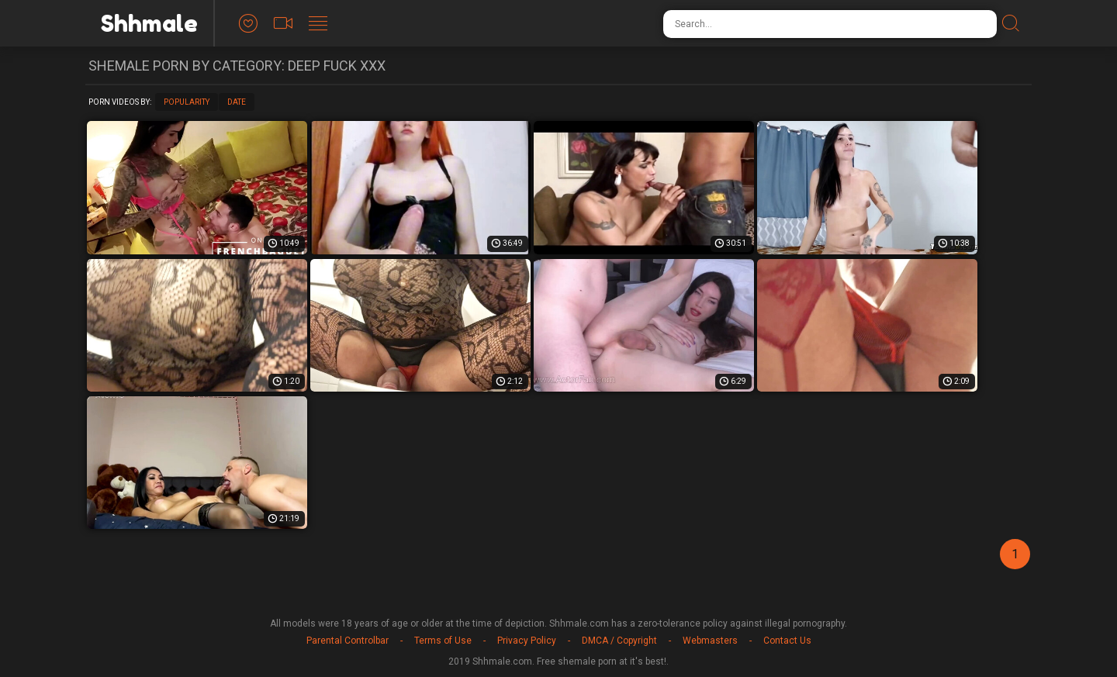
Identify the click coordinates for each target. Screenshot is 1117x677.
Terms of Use (443, 640)
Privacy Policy (526, 640)
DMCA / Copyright (619, 640)
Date (236, 102)
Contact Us (787, 640)
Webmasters (710, 640)
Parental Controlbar (347, 640)
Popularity (186, 102)
